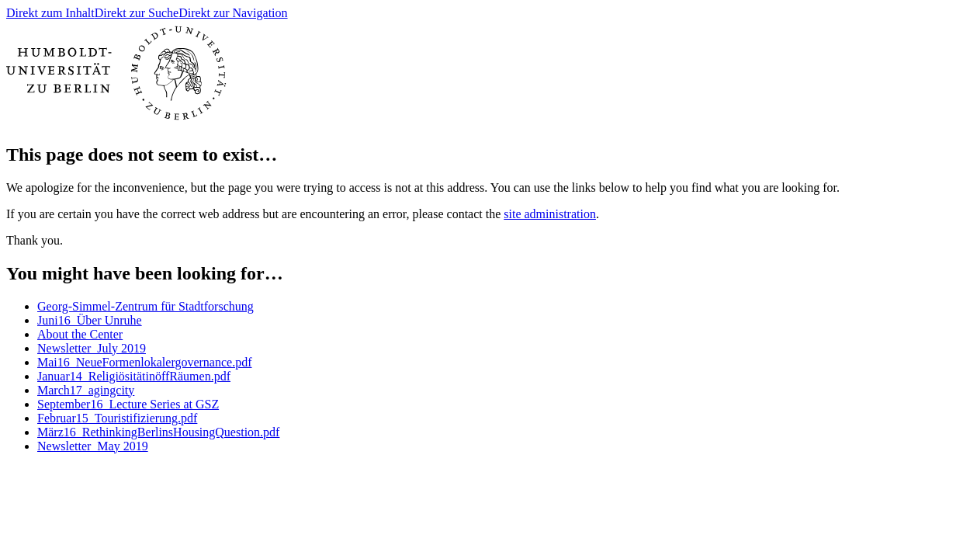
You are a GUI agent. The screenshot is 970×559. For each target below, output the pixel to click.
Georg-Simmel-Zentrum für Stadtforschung (145, 306)
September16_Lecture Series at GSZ (128, 404)
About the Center (80, 334)
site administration (550, 213)
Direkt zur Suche (136, 12)
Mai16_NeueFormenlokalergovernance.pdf (144, 362)
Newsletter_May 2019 (92, 446)
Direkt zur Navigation (232, 12)
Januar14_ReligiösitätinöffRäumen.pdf (133, 376)
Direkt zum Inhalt (50, 12)
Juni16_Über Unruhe (89, 320)
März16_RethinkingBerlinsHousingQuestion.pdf (158, 432)
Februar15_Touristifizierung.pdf (117, 418)
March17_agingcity (85, 390)
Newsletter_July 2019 (91, 348)
